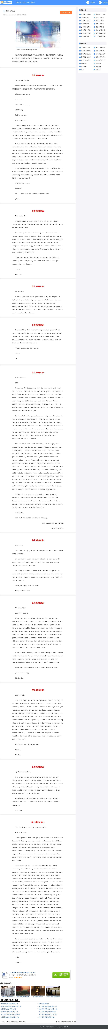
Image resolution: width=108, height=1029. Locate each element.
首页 (23, 2)
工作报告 (98, 63)
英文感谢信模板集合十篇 (68, 1022)
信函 (28, 2)
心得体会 (84, 63)
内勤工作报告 (100, 23)
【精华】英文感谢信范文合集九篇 (15, 1022)
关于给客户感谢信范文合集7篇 (10, 1014)
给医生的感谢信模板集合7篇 (10, 1017)
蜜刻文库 (50, 1026)
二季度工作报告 (100, 36)
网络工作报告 (100, 17)
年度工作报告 (100, 27)
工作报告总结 (85, 17)
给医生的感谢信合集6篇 (8, 1009)
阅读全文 (19, 15)
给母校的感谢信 (44, 1003)
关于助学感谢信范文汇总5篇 (48, 1014)
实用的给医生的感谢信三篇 (9, 1012)
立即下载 (67, 12)
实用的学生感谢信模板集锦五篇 (11, 1006)
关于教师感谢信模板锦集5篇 (48, 1006)
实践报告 (98, 66)
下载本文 (24, 15)
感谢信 (33, 2)
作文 (82, 69)
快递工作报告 (100, 20)
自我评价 (84, 66)
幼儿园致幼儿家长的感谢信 (47, 1012)
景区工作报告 (85, 23)
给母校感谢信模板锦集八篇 (9, 1003)
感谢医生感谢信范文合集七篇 (48, 1009)
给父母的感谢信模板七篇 (47, 1017)
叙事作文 (98, 69)
